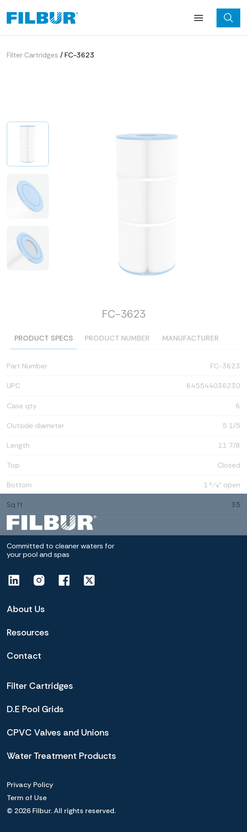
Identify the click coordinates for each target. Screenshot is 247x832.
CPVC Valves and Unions (58, 732)
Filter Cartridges (32, 57)
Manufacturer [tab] (190, 351)
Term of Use (27, 797)
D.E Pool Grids (35, 709)
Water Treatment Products (61, 755)
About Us (26, 609)
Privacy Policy (30, 784)
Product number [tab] (117, 351)
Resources (28, 632)
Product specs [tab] (43, 351)
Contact (24, 655)
